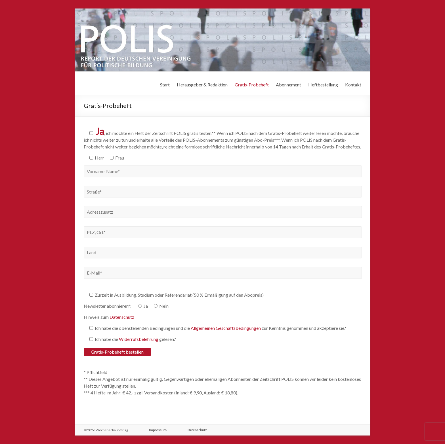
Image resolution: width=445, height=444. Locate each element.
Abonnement (288, 84)
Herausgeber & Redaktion (202, 84)
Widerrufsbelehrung (138, 339)
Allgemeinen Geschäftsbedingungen (226, 328)
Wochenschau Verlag (112, 430)
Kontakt (353, 84)
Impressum (158, 430)
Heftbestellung (323, 84)
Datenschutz (122, 317)
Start (165, 84)
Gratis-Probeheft (252, 84)
